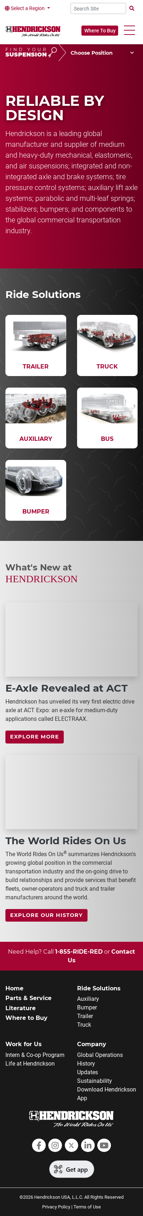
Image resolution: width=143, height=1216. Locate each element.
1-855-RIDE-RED (79, 951)
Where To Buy (100, 30)
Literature (20, 1008)
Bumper (87, 1007)
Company (91, 1044)
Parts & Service (28, 998)
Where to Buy (26, 1017)
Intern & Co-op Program (34, 1055)
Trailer (85, 1016)
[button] (129, 30)
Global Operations (100, 1055)
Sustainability (94, 1080)
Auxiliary (88, 998)
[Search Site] (98, 8)
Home (14, 988)
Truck (84, 1024)
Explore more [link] (34, 736)
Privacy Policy (56, 1207)
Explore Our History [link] (46, 915)
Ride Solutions (99, 988)
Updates (87, 1072)
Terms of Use (87, 1207)
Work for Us (23, 1044)
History (86, 1063)
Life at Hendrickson (30, 1063)
